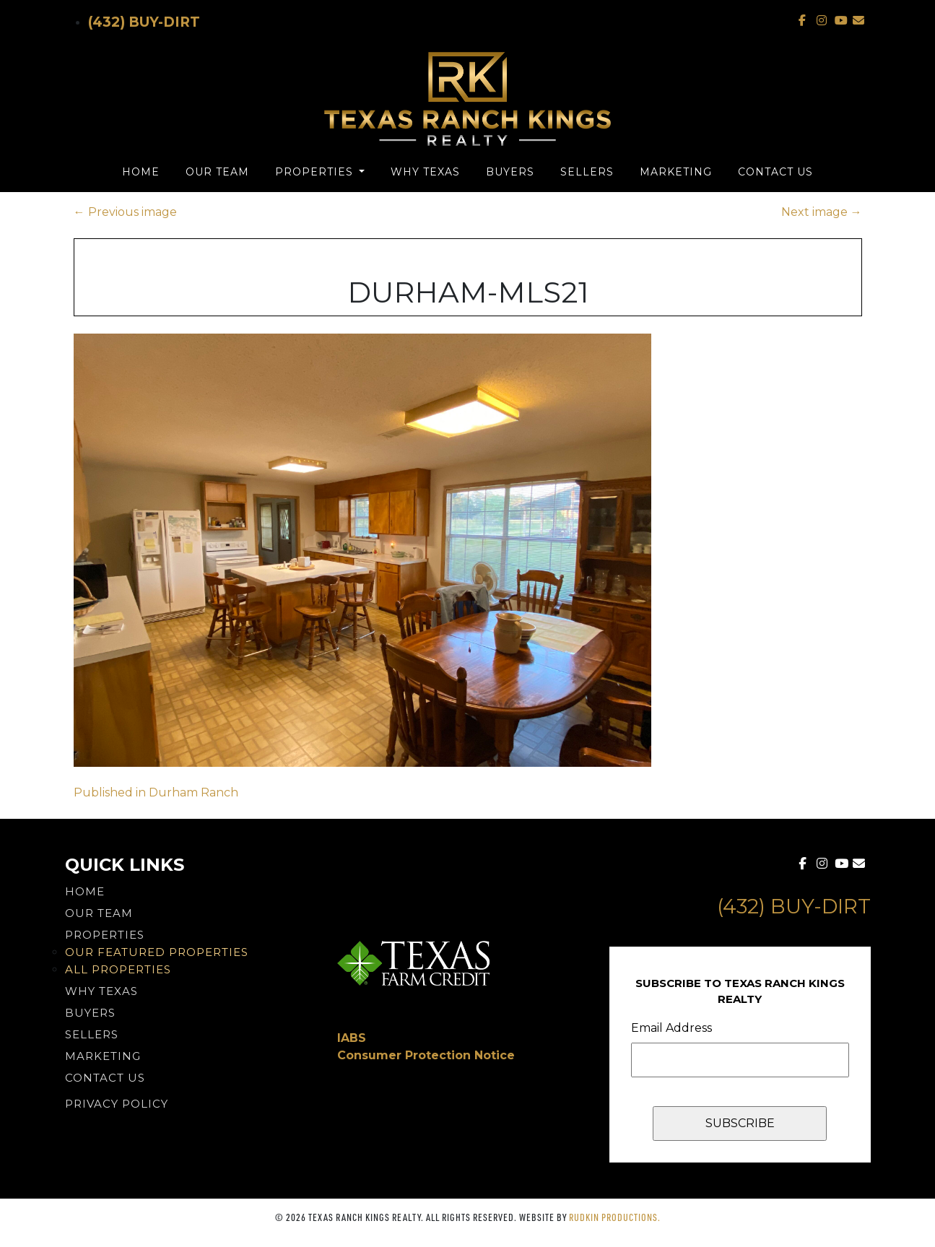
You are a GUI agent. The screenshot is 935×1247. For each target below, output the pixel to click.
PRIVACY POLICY (116, 1104)
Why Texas (425, 171)
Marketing (676, 171)
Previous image (125, 212)
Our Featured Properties (156, 952)
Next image (821, 212)
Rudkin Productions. (615, 1217)
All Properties (118, 969)
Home (141, 171)
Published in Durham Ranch (156, 792)
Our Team (217, 171)
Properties (316, 171)
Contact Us (775, 171)
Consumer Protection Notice (426, 1055)
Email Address (671, 1028)
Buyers (510, 171)
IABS (351, 1038)
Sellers (587, 171)
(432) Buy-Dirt (144, 22)
